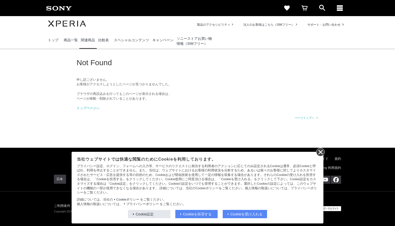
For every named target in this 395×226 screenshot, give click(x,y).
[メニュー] (340, 8)
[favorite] (287, 8)
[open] (322, 8)
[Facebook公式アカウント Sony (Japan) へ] (336, 180)
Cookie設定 (145, 214)
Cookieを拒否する (197, 214)
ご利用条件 (62, 206)
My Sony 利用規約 (327, 168)
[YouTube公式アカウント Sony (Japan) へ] (325, 180)
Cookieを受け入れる (247, 214)
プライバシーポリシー (142, 204)
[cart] (304, 8)
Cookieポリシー (127, 199)
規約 (338, 159)
